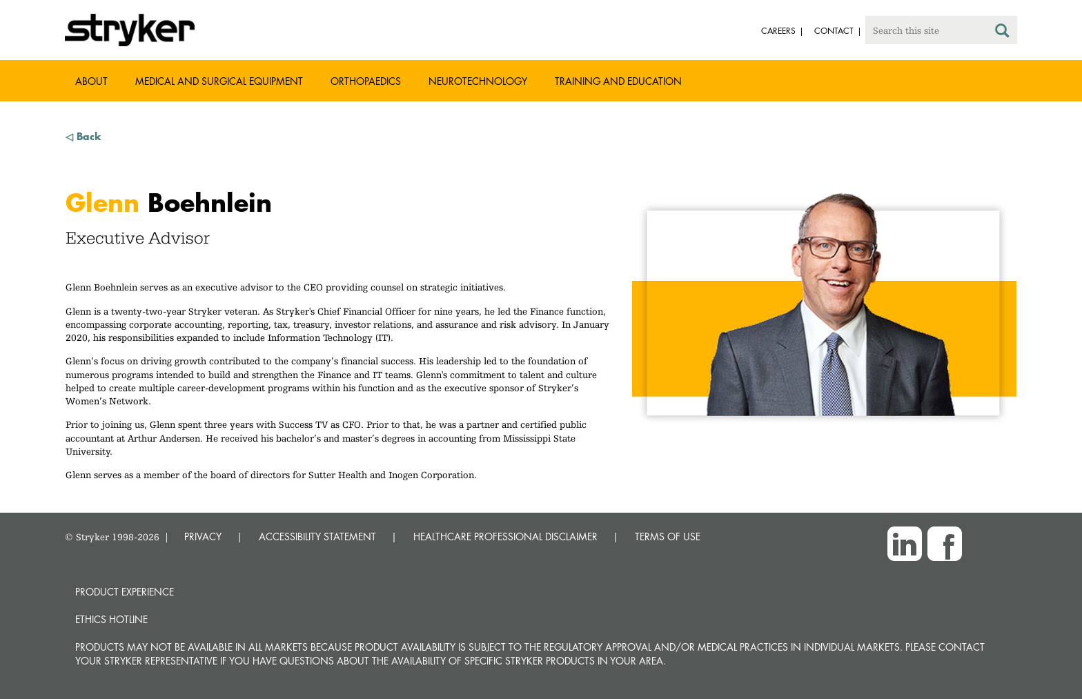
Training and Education (618, 81)
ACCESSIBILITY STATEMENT (317, 536)
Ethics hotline (111, 619)
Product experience (124, 591)
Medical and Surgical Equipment (219, 81)
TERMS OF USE (667, 536)
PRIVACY (203, 536)
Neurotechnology (478, 81)
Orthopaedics (366, 81)
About (91, 81)
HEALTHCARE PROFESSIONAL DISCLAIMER (505, 536)
